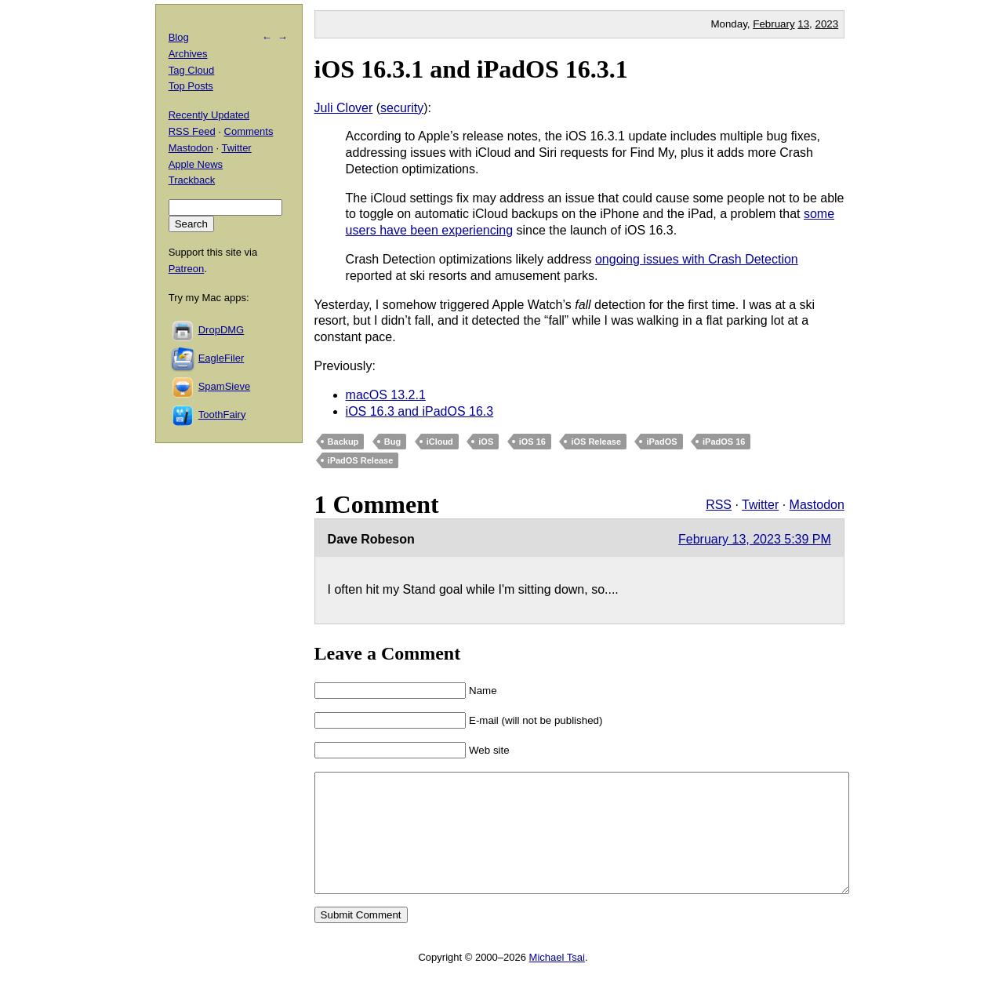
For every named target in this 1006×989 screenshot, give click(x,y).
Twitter (760, 504)
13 (803, 24)
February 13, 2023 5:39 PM (754, 539)
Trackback (192, 180)
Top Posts (191, 86)
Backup (343, 441)
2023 (827, 24)
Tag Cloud (192, 70)
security (401, 108)
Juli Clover (343, 108)
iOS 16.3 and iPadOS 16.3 (420, 411)
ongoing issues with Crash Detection (696, 259)
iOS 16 (532, 441)
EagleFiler (221, 358)
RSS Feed (192, 131)
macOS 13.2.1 (386, 395)
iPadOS (661, 441)
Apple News (196, 164)
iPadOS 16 (724, 441)
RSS (719, 504)
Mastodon (817, 504)
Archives (188, 54)
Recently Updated (209, 115)
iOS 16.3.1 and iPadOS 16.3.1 (471, 69)
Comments (249, 131)
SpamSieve (224, 386)
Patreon (187, 269)
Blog (179, 37)
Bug (392, 441)
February (773, 24)
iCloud (440, 441)
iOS (485, 441)
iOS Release (596, 441)
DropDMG (221, 330)
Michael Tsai (557, 981)
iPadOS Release (361, 460)
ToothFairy (222, 414)
